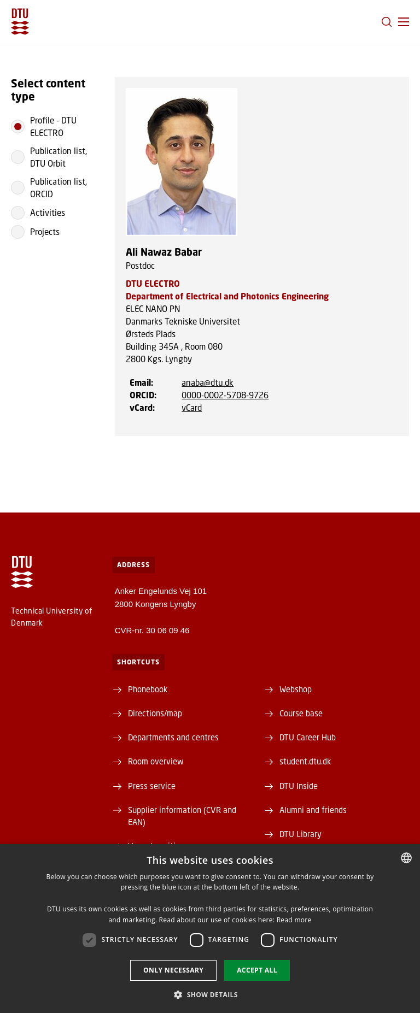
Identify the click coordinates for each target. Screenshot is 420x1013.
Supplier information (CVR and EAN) (182, 816)
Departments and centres (173, 737)
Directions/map (155, 713)
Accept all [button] (257, 970)
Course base (301, 713)
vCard (192, 408)
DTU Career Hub (307, 737)
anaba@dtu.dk (208, 382)
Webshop (295, 689)
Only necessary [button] (173, 970)
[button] (403, 21)
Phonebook (147, 689)
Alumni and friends (313, 810)
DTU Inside (298, 786)
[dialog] (210, 928)
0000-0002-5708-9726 (225, 395)
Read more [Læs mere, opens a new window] (294, 919)
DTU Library (300, 834)
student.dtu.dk (305, 761)
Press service (152, 786)
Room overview (156, 761)
